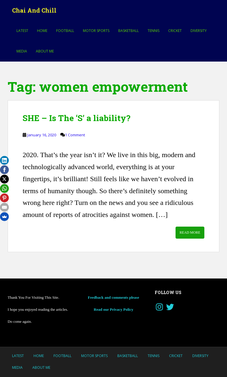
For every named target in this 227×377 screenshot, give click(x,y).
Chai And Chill (34, 10)
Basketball (128, 30)
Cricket (175, 30)
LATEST (22, 30)
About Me (45, 51)
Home (42, 30)
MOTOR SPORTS (96, 30)
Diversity (199, 30)
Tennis (153, 30)
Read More (190, 232)
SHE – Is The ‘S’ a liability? (76, 118)
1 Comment (75, 134)
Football (65, 30)
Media (21, 51)
